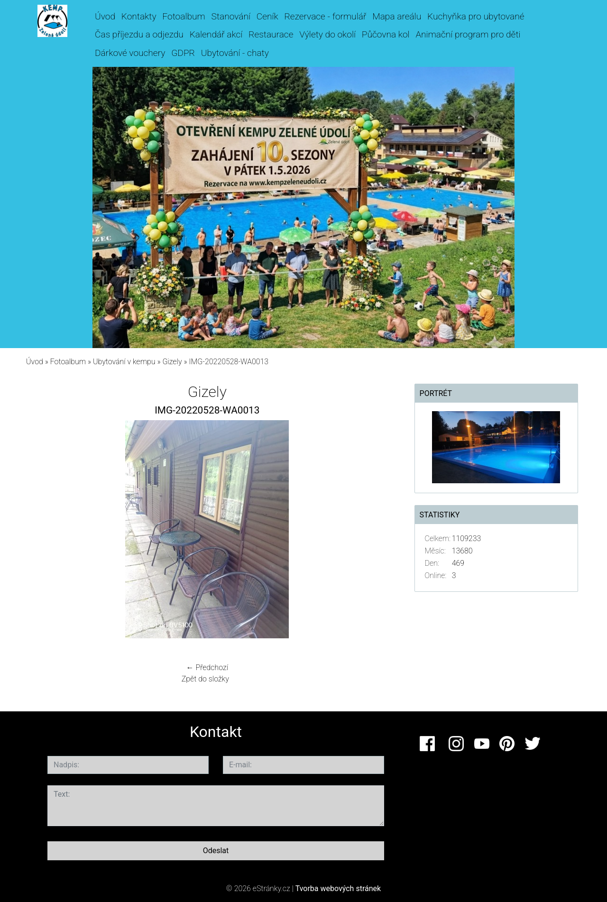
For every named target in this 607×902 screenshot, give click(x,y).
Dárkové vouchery (130, 52)
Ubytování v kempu (124, 361)
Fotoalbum (183, 16)
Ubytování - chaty (235, 52)
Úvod (105, 16)
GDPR (183, 52)
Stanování (231, 16)
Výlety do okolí (327, 34)
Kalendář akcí (216, 34)
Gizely (172, 361)
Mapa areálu (396, 16)
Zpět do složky (205, 678)
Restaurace (270, 34)
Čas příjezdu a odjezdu (139, 34)
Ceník (267, 16)
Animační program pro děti (467, 34)
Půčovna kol (386, 34)
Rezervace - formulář (325, 16)
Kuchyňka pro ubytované (475, 16)
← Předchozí (207, 667)
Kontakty (138, 16)
